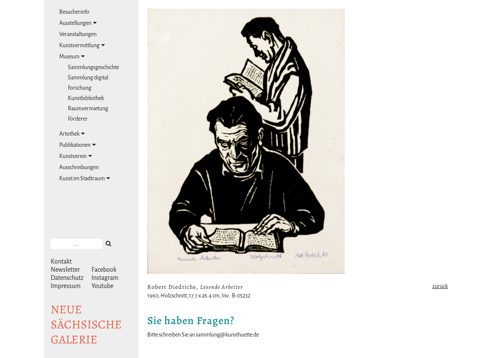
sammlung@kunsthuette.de (227, 335)
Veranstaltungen (78, 34)
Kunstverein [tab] (75, 156)
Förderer (78, 119)
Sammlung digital (88, 78)
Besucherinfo (74, 12)
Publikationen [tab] (77, 145)
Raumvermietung (88, 109)
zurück (440, 286)
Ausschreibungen (79, 167)
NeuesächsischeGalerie (86, 324)
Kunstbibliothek (86, 98)
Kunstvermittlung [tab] (82, 45)
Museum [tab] (72, 56)
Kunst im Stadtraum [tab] (84, 178)
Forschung (79, 88)
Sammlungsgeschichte (93, 67)
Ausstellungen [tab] (78, 23)
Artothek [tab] (72, 133)
